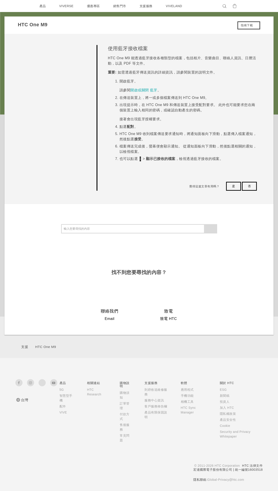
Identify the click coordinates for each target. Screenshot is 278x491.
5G (62, 390)
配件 (63, 406)
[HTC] (20, 6)
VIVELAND (176, 6)
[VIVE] (257, 6)
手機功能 (184, 396)
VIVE (64, 412)
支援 (24, 347)
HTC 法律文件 (252, 466)
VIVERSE (67, 6)
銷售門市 (120, 6)
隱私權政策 (226, 414)
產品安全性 (226, 420)
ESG (221, 390)
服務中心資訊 (153, 400)
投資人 (222, 402)
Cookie (223, 426)
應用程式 (184, 390)
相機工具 (184, 402)
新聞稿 (222, 396)
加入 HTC (225, 408)
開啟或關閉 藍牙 (143, 90)
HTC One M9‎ (45, 347)
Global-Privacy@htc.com (225, 480)
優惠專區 (94, 6)
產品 (42, 6)
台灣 (24, 400)
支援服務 (146, 6)
